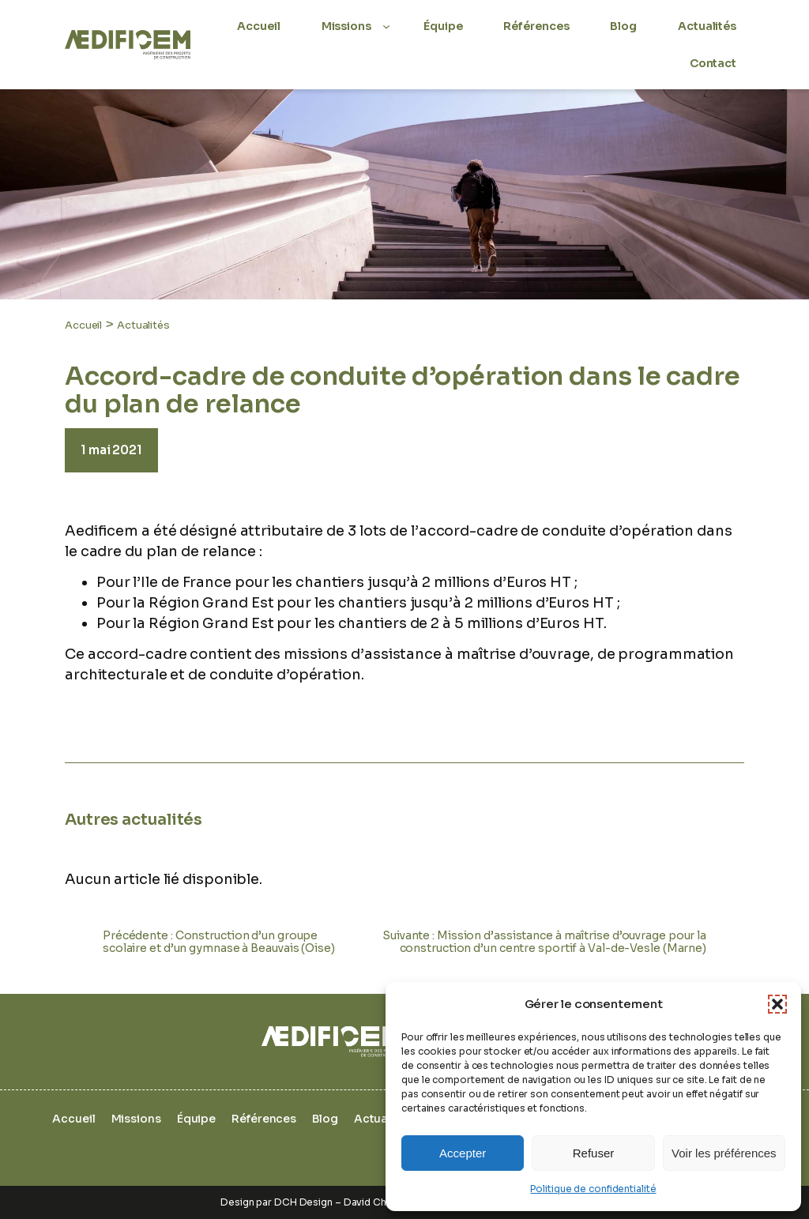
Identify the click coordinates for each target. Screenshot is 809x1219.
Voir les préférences (724, 1153)
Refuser (594, 1153)
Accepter (462, 1153)
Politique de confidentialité (593, 1189)
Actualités (143, 325)
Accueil (83, 325)
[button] (777, 1004)
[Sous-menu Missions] (386, 26)
